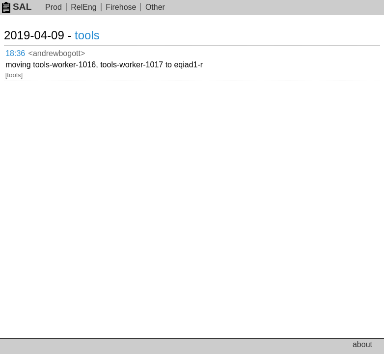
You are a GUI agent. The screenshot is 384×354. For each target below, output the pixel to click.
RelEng (83, 7)
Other (155, 7)
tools (87, 35)
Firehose (121, 7)
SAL (16, 6)
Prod (53, 7)
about (362, 344)
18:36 (15, 53)
